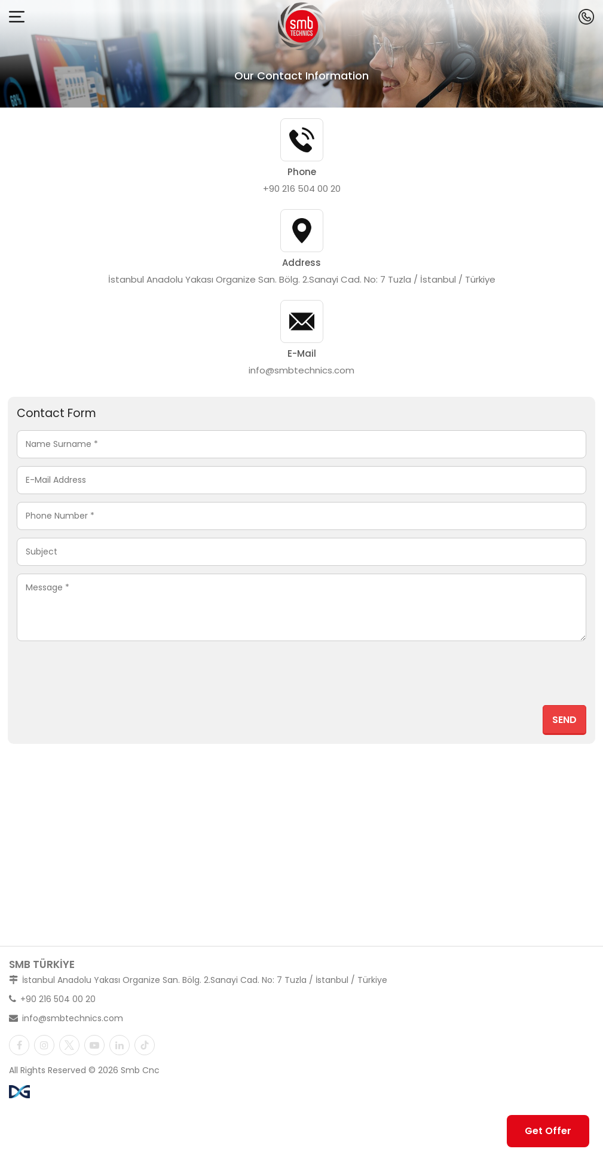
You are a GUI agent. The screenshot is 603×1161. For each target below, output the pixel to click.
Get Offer (548, 1131)
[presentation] (495, 677)
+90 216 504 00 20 (302, 188)
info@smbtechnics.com (301, 370)
